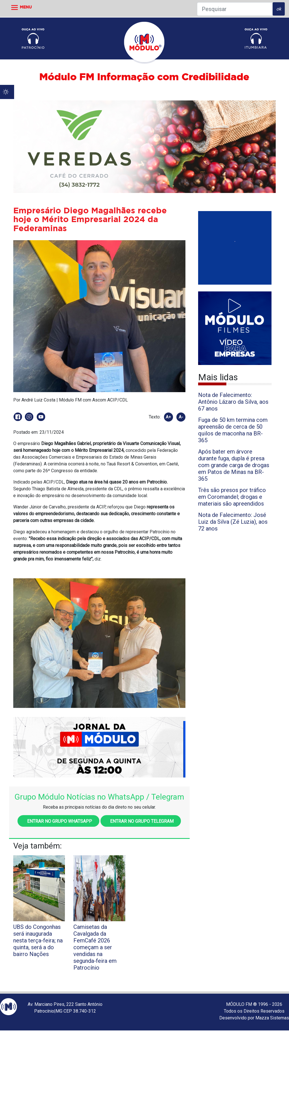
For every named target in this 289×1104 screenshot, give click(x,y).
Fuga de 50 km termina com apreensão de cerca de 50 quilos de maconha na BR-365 (233, 430)
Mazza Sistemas (272, 1018)
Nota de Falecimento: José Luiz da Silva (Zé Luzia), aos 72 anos (233, 522)
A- (181, 417)
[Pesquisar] (235, 9)
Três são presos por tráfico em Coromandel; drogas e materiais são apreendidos (232, 497)
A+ (168, 417)
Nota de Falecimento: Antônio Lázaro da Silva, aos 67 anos (233, 402)
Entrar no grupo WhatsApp (58, 821)
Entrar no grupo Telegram (141, 821)
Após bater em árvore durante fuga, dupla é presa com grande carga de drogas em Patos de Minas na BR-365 (233, 465)
